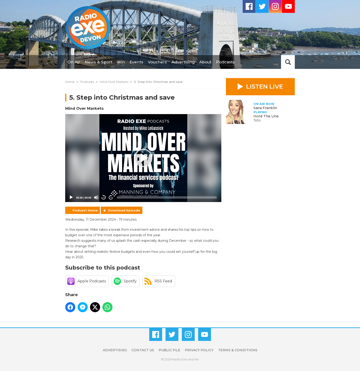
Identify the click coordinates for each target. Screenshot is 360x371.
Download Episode (124, 210)
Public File (169, 350)
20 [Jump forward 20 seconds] (111, 197)
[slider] (167, 197)
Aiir (196, 359)
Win (121, 62)
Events (136, 62)
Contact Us (143, 350)
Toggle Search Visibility (288, 62)
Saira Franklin (265, 108)
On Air (74, 62)
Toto (257, 120)
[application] (143, 158)
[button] (143, 158)
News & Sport (98, 62)
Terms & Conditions (237, 350)
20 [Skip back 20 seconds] (104, 197)
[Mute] (96, 197)
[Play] (71, 197)
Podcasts (225, 62)
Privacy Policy (199, 350)
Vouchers (157, 62)
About (205, 62)
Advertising (183, 62)
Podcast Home (85, 210)
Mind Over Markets (114, 82)
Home (70, 82)
